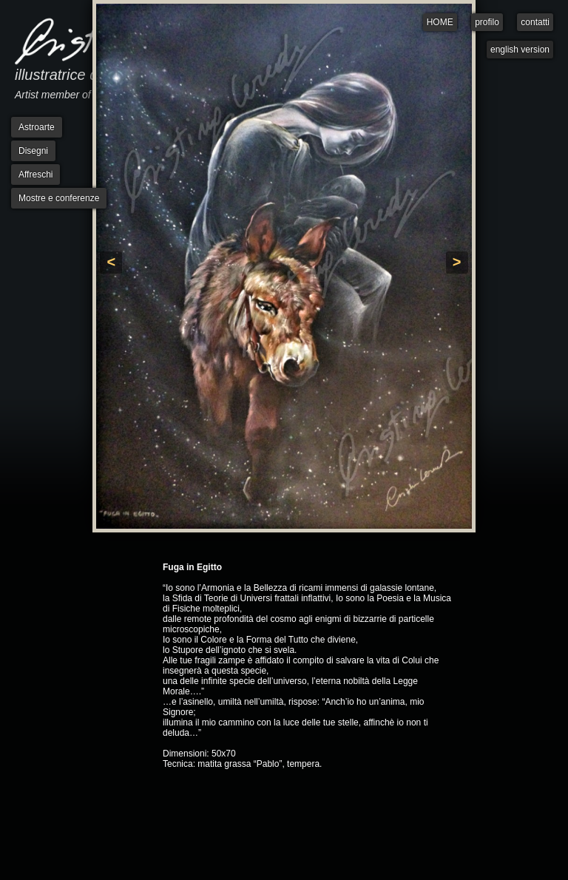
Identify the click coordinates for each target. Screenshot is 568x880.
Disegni (33, 151)
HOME (440, 22)
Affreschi (35, 174)
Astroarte (36, 127)
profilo (487, 22)
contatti (535, 22)
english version (520, 49)
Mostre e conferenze (58, 198)
